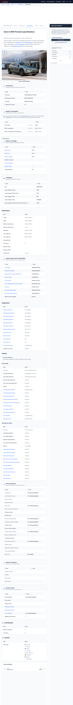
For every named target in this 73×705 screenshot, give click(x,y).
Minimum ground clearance (9, 329)
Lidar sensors (8, 581)
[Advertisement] (34, 14)
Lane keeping (8, 492)
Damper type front (7, 332)
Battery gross (8, 150)
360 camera (7, 505)
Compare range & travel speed (61, 42)
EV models (8, 4)
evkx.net (2, 4)
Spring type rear (6, 342)
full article (18, 42)
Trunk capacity (8, 280)
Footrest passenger (7, 405)
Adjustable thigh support (8, 396)
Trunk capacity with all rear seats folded (13, 283)
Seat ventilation (6, 415)
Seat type (5, 370)
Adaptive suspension (7, 309)
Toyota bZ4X (54, 54)
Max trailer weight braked (10, 290)
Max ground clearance (8, 326)
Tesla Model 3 (54, 58)
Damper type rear (7, 335)
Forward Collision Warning (10, 531)
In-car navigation (8, 613)
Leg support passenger (8, 409)
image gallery (29, 42)
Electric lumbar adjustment (9, 412)
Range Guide (9, 117)
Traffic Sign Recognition (10, 551)
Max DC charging (8, 156)
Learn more (30, 128)
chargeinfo (21, 44)
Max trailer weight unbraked (11, 293)
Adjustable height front (8, 319)
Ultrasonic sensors (9, 571)
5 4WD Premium (20, 4)
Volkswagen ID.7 (55, 56)
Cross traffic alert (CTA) (10, 541)
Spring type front (7, 339)
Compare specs (61, 39)
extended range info (17, 46)
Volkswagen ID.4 (55, 52)
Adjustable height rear (8, 322)
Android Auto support (9, 606)
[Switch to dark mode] (67, 1)
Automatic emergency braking (11, 521)
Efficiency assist (8, 544)
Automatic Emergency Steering (11, 547)
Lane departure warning (10, 496)
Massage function (7, 418)
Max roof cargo (8, 277)
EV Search (43, 1)
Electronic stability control (10, 534)
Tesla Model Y (54, 50)
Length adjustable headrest (9, 392)
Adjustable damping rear (8, 316)
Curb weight (7, 267)
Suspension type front (8, 345)
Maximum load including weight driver (13, 274)
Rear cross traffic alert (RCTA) (11, 509)
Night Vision (7, 554)
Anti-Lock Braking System (10, 518)
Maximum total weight (9, 270)
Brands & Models (50, 1)
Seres (12, 4)
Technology (58, 1)
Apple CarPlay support (10, 610)
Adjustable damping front (8, 313)
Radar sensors (8, 578)
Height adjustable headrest (9, 389)
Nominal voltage (8, 166)
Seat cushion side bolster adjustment (11, 402)
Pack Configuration (9, 163)
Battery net (7, 153)
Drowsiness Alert (8, 499)
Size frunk (7, 286)
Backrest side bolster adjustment (10, 399)
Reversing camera (9, 502)
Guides (63, 1)
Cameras (7, 574)
